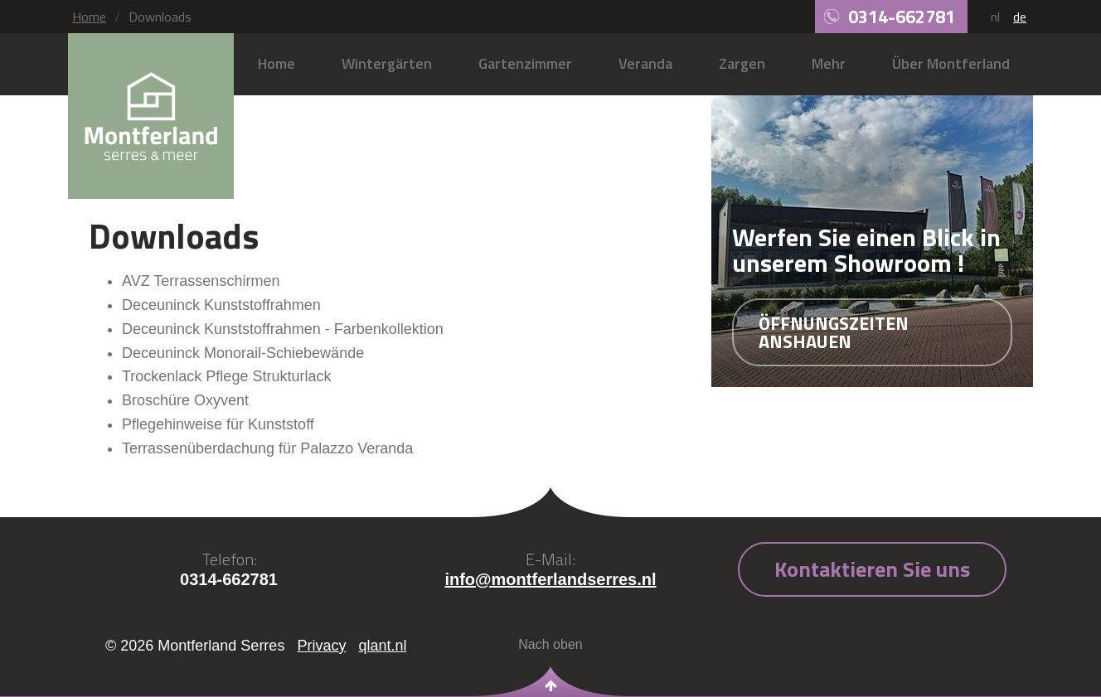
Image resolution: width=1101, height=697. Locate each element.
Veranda (645, 63)
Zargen (742, 63)
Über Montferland (951, 63)
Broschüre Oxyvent (185, 400)
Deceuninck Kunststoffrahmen (221, 305)
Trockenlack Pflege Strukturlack (226, 376)
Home (89, 17)
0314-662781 (901, 16)
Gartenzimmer (525, 63)
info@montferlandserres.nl (550, 579)
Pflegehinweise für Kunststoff (218, 424)
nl (995, 17)
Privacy (321, 645)
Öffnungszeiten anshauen (834, 332)
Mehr (829, 63)
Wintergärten (387, 63)
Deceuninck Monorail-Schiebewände (243, 353)
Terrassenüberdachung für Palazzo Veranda (267, 448)
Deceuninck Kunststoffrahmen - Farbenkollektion (283, 329)
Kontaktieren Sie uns (872, 569)
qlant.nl (382, 645)
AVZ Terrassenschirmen (200, 281)
